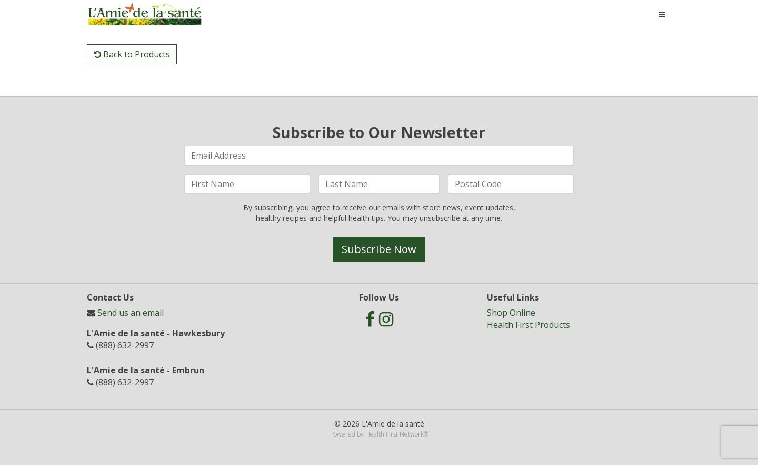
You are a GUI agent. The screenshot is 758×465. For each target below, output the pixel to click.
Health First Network (394, 434)
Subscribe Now (379, 249)
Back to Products (132, 54)
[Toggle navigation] (661, 15)
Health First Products (528, 325)
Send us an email (130, 312)
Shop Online (511, 312)
